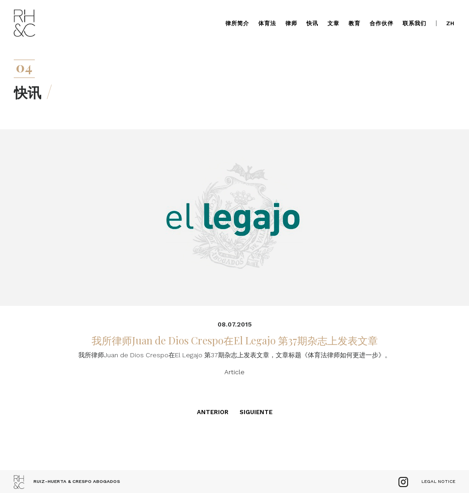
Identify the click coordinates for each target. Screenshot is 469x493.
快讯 (312, 23)
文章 (333, 23)
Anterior (213, 412)
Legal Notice (438, 481)
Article (234, 372)
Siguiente (256, 412)
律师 (291, 23)
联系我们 (414, 23)
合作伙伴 (381, 23)
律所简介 (237, 23)
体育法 (267, 23)
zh (450, 23)
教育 (354, 23)
